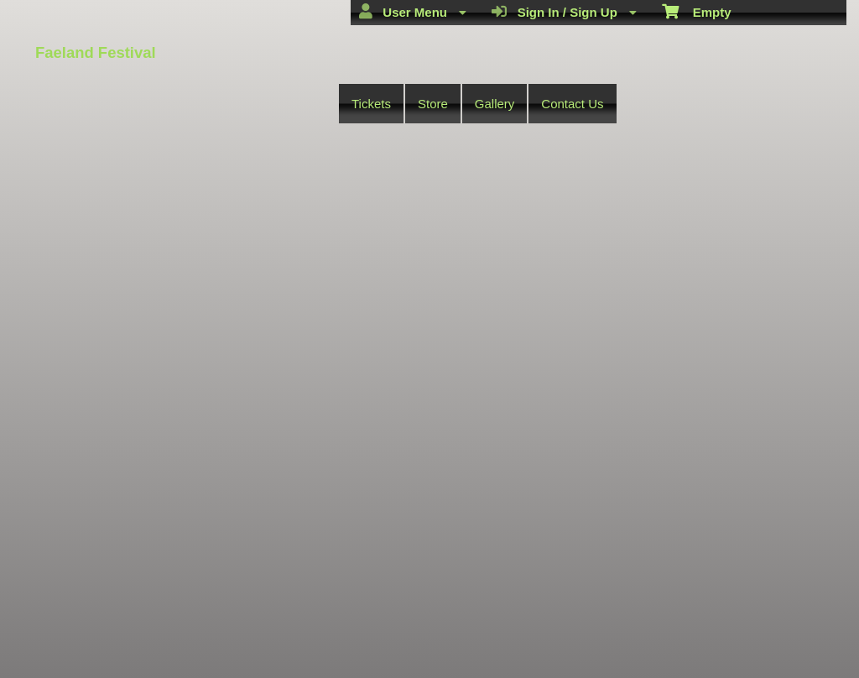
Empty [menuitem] (696, 11)
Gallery (495, 103)
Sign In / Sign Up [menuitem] (564, 12)
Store (433, 103)
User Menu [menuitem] (412, 12)
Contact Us (572, 103)
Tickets (371, 103)
